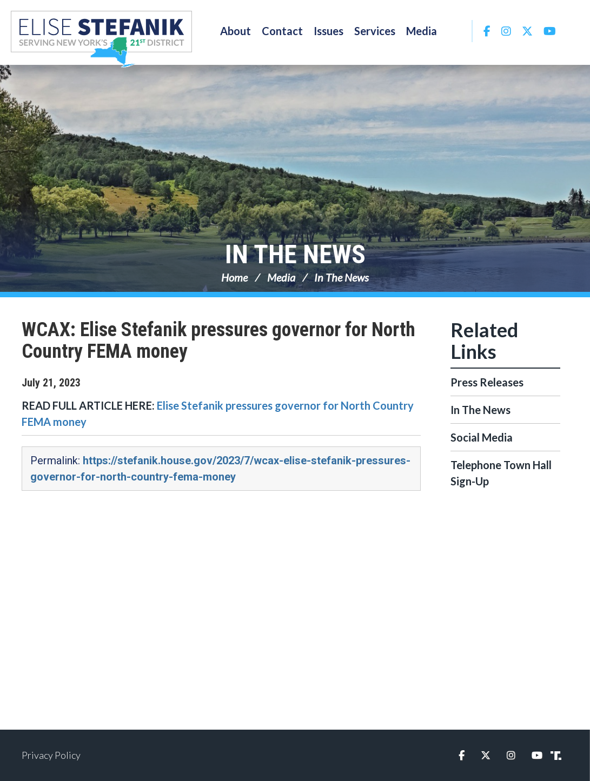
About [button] (235, 30)
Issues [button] (328, 30)
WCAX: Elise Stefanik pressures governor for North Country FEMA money (218, 340)
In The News (295, 254)
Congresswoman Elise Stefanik (101, 39)
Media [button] (421, 30)
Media (281, 277)
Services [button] (374, 30)
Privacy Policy (51, 755)
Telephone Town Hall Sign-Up (501, 473)
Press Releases (486, 382)
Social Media (481, 437)
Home (234, 277)
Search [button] (457, 31)
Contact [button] (282, 30)
